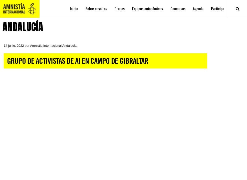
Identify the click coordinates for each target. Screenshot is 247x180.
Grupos (120, 8)
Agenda (198, 8)
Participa (217, 8)
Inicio (74, 8)
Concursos (177, 8)
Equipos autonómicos (147, 8)
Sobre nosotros (96, 8)
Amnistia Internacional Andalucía (53, 46)
